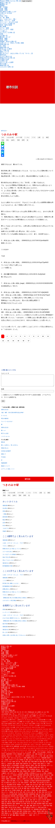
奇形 (39, 767)
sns (42, 714)
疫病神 (18, 792)
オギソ (25, 731)
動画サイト (50, 760)
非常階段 (25, 813)
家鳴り (42, 769)
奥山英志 (43, 767)
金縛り (13, 140)
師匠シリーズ (4, 52)
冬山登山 (5, 510)
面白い (30, 813)
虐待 (34, 802)
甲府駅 (14, 792)
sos (45, 714)
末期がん (19, 781)
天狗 (36, 767)
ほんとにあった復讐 (6, 62)
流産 (25, 788)
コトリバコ (4, 735)
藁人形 (27, 802)
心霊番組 (49, 775)
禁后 (40, 794)
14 (13, 340)
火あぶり (43, 788)
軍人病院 (33, 806)
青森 (17, 813)
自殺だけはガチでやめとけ (30, 800)
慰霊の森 (32, 777)
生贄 (2, 792)
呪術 (26, 764)
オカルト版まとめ (6, 56)
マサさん (51, 748)
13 (8, 340)
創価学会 (29, 760)
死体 (22, 785)
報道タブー (44, 766)
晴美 (21, 779)
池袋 (43, 787)
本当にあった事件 (6, 49)
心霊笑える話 (4, 59)
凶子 (9, 760)
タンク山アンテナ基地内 (9, 556)
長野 (24, 809)
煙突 (12, 790)
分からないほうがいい (17, 760)
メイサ (17, 750)
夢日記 (9, 767)
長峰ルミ (19, 809)
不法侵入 (3, 459)
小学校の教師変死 (6, 771)
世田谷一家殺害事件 (6, 756)
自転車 (45, 800)
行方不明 (43, 802)
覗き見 (32, 804)
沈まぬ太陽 (48, 787)
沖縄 (2, 788)
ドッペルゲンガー (17, 741)
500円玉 (7, 714)
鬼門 (11, 817)
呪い (40, 762)
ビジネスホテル (5, 746)
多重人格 (3, 767)
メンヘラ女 (22, 750)
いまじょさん (42, 716)
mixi (36, 714)
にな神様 (19, 724)
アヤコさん (4, 727)
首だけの (30, 815)
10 (43, 336)
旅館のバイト (12, 779)
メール (28, 750)
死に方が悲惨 (5, 785)
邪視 (4, 513)
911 (18, 714)
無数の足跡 (8, 790)
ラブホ (33, 137)
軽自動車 (39, 806)
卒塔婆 (21, 762)
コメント (5, 373)
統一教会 (41, 796)
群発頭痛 (13, 798)
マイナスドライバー (32, 748)
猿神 (28, 790)
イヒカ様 (12, 729)
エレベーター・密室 (6, 29)
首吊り (35, 815)
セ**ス (51, 737)
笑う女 (50, 794)
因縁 (44, 764)
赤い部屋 (23, 806)
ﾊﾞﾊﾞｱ (37, 817)
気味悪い (19, 787)
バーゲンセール (5, 438)
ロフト (22, 754)
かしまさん (4, 720)
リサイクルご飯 (32, 752)
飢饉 (20, 815)
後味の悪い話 (4, 65)
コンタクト (11, 735)
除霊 (42, 809)
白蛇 (25, 792)
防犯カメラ (34, 809)
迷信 (46, 806)
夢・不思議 (3, 7)
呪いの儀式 (12, 764)
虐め (31, 802)
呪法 (23, 764)
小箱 (13, 771)
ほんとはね (4, 725)
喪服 (32, 764)
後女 (43, 773)
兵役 (2, 760)
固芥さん (3, 766)
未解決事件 (13, 781)
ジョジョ (3, 737)
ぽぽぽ (10, 725)
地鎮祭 (17, 766)
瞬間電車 (44, 792)
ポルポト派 (23, 748)
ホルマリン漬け (46, 746)
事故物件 (19, 756)
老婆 (17, 798)
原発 (27, 762)
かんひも (10, 720)
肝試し (31, 798)
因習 (47, 764)
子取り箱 (9, 769)
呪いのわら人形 (47, 762)
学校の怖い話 (4, 44)
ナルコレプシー (12, 743)
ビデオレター (26, 746)
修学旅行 (3, 758)
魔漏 (14, 817)
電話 (2, 813)
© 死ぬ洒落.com (5, 823)
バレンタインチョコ (22, 745)
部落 (51, 808)
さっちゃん (4, 417)
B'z (20, 714)
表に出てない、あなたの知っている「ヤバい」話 (16, 53)
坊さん (30, 766)
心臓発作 (3, 775)
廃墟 (3, 140)
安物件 (4, 533)
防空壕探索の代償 (7, 568)
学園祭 (17, 769)
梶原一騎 (9, 783)
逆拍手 (50, 806)
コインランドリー (43, 733)
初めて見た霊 (6, 559)
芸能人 (13, 802)
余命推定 (40, 756)
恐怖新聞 (19, 777)
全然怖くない (34, 758)
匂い (2, 762)
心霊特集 (26, 775)
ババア (14, 745)
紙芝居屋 (5, 519)
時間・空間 (3, 10)
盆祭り (29, 792)
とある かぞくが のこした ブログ (13, 545)
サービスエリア (26, 735)
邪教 (44, 808)
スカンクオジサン (17, 737)
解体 (36, 804)
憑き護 (41, 777)
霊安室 (14, 813)
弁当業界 (33, 773)
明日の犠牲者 (4, 420)
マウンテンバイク (43, 748)
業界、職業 (3, 38)
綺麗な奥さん (6, 591)
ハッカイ (33, 743)
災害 (51, 788)
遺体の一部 (23, 808)
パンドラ (35, 745)
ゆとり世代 (32, 725)
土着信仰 (9, 766)
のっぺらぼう (26, 724)
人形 (33, 756)
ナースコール (21, 743)
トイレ (46, 739)
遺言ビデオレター (38, 808)
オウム (20, 731)
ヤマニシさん (44, 750)
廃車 (29, 773)
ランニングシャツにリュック (19, 752)
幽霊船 (14, 773)
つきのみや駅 (10, 137)
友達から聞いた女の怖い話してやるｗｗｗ (14, 637)
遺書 (31, 808)
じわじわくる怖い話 (6, 67)
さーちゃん (35, 722)
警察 (47, 804)
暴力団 (38, 779)
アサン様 (42, 725)
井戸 (24, 756)
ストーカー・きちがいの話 (9, 22)
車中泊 (28, 806)
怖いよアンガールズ (6, 777)
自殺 (21, 800)
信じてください (48, 756)
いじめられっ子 (33, 716)
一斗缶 (38, 754)
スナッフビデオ (39, 737)
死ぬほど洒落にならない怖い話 (10, 1)
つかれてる (6, 530)
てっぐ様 (48, 722)
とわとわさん (13, 724)
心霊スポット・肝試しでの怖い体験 (12, 43)
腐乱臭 (3, 444)
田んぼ (9, 792)
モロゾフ (32, 750)
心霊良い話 (3, 61)
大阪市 (32, 767)
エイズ (43, 729)
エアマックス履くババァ (7, 471)
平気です (43, 771)
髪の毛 (5, 817)
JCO (3, 137)
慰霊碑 (37, 777)
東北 (43, 781)
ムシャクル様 (10, 750)
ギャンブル (22, 733)
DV (23, 714)
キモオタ (10, 733)
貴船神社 (18, 806)
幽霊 (47, 137)
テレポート (40, 739)
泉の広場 (7, 788)
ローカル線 (28, 754)
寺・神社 (3, 46)
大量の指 (27, 767)
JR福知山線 (31, 714)
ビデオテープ (18, 746)
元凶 (16, 758)
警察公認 (3, 806)
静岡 (23, 140)
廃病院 (25, 773)
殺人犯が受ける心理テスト (44, 785)
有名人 (42, 779)
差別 (28, 771)
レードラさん (11, 754)
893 (15, 714)
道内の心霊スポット (13, 808)
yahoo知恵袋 (4, 716)
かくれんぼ (49, 718)
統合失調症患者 (5, 798)
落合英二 (22, 802)
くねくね (16, 720)
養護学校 (24, 815)
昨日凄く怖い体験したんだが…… (12, 585)
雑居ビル (45, 811)
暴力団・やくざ (5, 37)
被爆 (2, 804)
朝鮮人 (46, 779)
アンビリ (18, 727)
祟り (35, 794)
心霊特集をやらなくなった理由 (37, 775)
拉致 (52, 777)
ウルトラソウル (36, 729)
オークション (31, 731)
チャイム (12, 739)
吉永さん (31, 762)
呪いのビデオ (5, 764)
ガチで (50, 731)
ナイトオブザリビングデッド (44, 741)
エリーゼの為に (5, 731)
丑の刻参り (43, 754)
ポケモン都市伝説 (14, 748)
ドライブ (25, 741)
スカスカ (9, 737)
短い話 (15, 794)
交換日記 (28, 756)
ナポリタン (4, 743)
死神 (31, 785)
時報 (18, 779)
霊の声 (9, 813)
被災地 (49, 802)
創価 (25, 760)
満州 (39, 788)
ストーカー (32, 737)
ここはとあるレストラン (26, 720)
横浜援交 (26, 783)
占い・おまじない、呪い (8, 19)
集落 (40, 811)
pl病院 (39, 714)
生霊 (6, 792)
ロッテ (18, 754)
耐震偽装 (21, 798)
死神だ (35, 785)
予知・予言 (3, 16)
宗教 (1, 34)
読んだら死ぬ (41, 804)
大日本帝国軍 (15, 767)
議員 (14, 806)
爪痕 (16, 790)
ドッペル (9, 741)
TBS (48, 714)
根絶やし (3, 783)
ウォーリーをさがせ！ (7, 423)
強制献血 (38, 773)
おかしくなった (5, 718)
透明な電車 (4, 808)
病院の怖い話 (4, 47)
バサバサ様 (4, 745)
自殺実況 (40, 800)
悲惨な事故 (26, 777)
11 (48, 336)
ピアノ (33, 746)
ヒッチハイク (6, 614)
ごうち (4, 582)
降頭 (39, 809)
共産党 (51, 758)
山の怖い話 (3, 35)
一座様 (33, 754)
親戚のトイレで (5, 468)
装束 (6, 804)
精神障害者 (32, 796)
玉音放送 (32, 790)
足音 (4, 525)
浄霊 (33, 788)
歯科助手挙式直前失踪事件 (42, 783)
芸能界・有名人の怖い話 (8, 41)
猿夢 (25, 790)
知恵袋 (11, 794)
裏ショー (3, 432)
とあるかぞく (5, 724)
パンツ (30, 745)
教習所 (3, 779)
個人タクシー (10, 758)
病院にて (3, 456)
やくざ (27, 725)
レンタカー (4, 754)
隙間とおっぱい (5, 811)
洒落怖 (2, 5)
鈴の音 (11, 809)
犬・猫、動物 (4, 17)
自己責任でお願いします (8, 11)
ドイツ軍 (3, 741)
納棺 (37, 796)
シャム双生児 (39, 735)
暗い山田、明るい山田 (29, 779)
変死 (48, 766)
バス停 (10, 745)
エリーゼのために (7, 553)
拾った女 (5, 634)
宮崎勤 (30, 769)
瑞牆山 (37, 790)
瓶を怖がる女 (43, 790)
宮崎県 (35, 769)
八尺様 (40, 758)
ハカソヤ (27, 743)
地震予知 (25, 766)
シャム (33, 735)
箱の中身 (5, 626)
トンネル (26, 137)
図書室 (50, 764)
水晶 (31, 787)
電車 (18, 140)
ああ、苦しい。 (13, 716)
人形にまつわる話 (6, 13)
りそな (38, 725)
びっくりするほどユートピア (44, 724)
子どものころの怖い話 (7, 23)
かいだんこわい (41, 718)
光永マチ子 (21, 758)
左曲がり (23, 771)
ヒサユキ (40, 745)
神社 (7, 140)
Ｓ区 (34, 817)
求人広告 (35, 787)
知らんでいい (5, 794)
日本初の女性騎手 (6, 453)
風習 (2, 815)
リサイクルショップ (42, 752)
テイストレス (33, 739)
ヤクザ (38, 750)
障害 (12, 811)
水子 (23, 787)
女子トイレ (50, 767)
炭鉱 (2, 790)
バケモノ (45, 743)
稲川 (46, 794)
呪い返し (18, 764)
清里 (36, 788)
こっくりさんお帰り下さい (8, 722)
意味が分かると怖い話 (7, 58)
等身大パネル (5, 796)
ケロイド (28, 733)
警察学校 (9, 806)
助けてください (36, 760)
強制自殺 (5, 507)
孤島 (14, 769)
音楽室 (39, 813)
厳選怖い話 (3, 4)
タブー (3, 739)
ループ (50, 752)
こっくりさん (37, 720)
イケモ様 (37, 727)
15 (18, 340)
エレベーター (14, 731)
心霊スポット (13, 775)
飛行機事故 (16, 815)
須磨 (42, 813)
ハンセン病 (40, 743)
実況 (27, 769)
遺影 (28, 808)
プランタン (38, 746)
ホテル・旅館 (4, 28)
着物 (40, 792)
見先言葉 (27, 804)
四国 (40, 764)
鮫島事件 (22, 817)
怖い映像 (3, 26)
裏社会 (9, 804)
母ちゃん (3, 787)
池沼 (40, 787)
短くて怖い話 (4, 50)
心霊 (8, 775)
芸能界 (17, 802)
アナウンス (49, 725)
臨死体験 (43, 798)
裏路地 (14, 804)
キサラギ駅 (19, 137)
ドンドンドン (32, 741)
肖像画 (27, 798)
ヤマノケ (50, 750)
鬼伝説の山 (6, 565)
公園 (39, 137)
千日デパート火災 (14, 762)
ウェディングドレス (25, 729)
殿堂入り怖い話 (5, 2)
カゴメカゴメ (39, 731)
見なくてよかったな (8, 562)
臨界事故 (49, 798)
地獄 (14, 766)
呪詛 (4, 522)
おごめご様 (14, 718)
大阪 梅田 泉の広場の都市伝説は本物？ (12, 414)
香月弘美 (40, 815)
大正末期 (21, 767)
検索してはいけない (18, 783)
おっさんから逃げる (22, 718)
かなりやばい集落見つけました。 (12, 620)
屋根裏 (17, 771)
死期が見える (4, 450)
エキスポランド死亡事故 (9, 602)
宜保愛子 (22, 769)
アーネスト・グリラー (28, 727)
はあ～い (33, 724)
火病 (48, 788)
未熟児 (3, 781)
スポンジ (47, 737)
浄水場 (29, 788)
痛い (22, 792)
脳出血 (35, 798)
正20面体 (32, 783)
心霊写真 (20, 775)
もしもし (21, 725)
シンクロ (45, 735)
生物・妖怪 (3, 40)
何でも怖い (3, 64)
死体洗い (26, 785)
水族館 (27, 787)
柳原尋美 (49, 781)
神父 (21, 794)
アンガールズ (11, 727)
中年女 (15, 756)
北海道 (6, 762)
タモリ (7, 739)
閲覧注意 (28, 809)
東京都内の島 (37, 781)
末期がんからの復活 (27, 781)
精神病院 (26, 796)
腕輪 (39, 798)
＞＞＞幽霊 (29, 817)
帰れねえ (38, 771)
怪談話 (15, 777)
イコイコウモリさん (45, 727)
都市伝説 (3, 55)
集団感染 (36, 811)
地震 (21, 766)
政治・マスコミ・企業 (7, 20)
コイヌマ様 (35, 733)
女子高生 (3, 769)
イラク (17, 729)
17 (28, 340)
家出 (38, 769)
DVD (4, 527)
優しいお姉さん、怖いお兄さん (9, 447)
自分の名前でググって (7, 800)
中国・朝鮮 (3, 8)
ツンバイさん (25, 739)
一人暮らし (3, 31)
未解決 (7, 781)
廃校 (21, 773)
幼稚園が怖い (5, 773)
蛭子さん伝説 (4, 435)
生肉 (49, 790)
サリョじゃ (18, 735)
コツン (50, 733)
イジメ (3, 729)
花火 (9, 802)
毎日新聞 (9, 787)
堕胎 (38, 766)
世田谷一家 (50, 754)
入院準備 (27, 758)
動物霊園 (44, 760)
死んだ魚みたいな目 (14, 785)
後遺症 (47, 773)
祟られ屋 (30, 794)
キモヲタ (16, 733)
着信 (37, 792)
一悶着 (4, 516)
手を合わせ (47, 777)
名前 (2, 391)
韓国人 (34, 813)
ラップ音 (3, 752)
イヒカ (7, 729)
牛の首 (19, 790)
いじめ (27, 716)
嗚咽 (35, 764)
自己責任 (16, 800)
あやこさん (21, 716)
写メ (6, 760)
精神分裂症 (14, 796)
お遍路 (34, 718)
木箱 (50, 779)
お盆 (30, 718)
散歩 (7, 779)
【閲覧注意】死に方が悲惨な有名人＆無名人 (15, 600)
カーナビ (45, 731)
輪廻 (43, 806)
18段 (2, 714)
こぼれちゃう (20, 722)
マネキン (5, 548)
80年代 (12, 714)
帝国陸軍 (32, 771)
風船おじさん (8, 815)
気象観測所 (4, 465)
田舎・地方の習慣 (6, 25)
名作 (37, 762)
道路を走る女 (4, 411)
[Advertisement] (27, 117)
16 (23, 340)
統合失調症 (48, 796)
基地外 (35, 766)
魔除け (18, 817)
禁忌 (43, 794)
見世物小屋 (21, 804)
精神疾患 (20, 796)
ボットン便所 (5, 748)
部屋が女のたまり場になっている (12, 551)
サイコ (2, 14)
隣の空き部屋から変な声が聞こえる (23, 811)
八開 (44, 758)
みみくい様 (16, 725)
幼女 (48, 771)
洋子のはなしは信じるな (16, 788)
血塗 (39, 802)
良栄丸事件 (4, 802)
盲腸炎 (33, 792)
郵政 (2, 809)
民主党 (14, 787)
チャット (18, 739)
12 (3, 340)
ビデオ (12, 746)
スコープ (25, 737)
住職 (36, 756)
